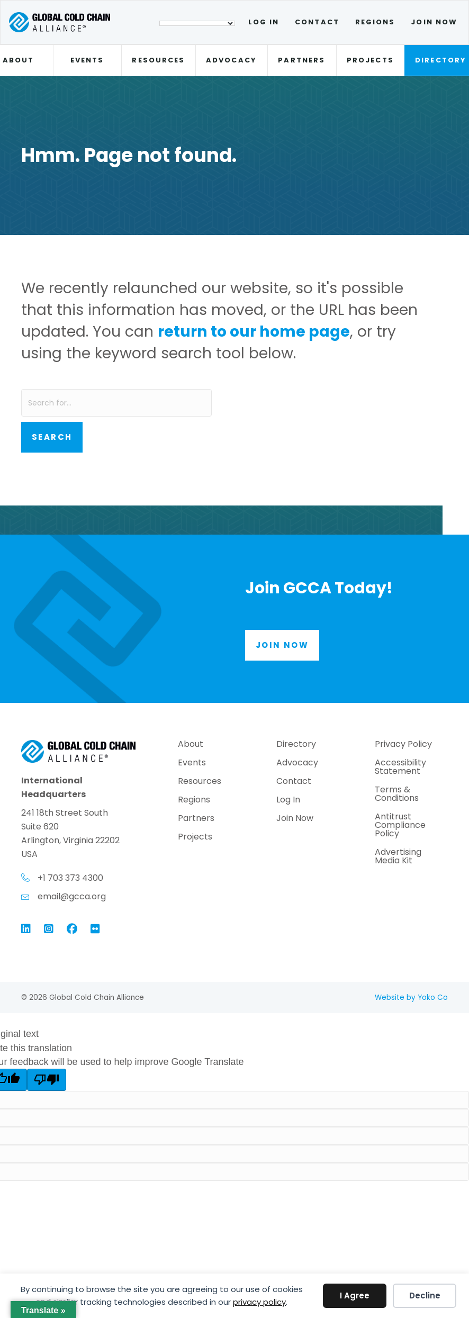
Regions (375, 22)
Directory (296, 745)
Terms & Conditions (397, 795)
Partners (301, 60)
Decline (424, 1295)
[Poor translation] (46, 1080)
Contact (317, 22)
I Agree (354, 1295)
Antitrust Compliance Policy (400, 826)
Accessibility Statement (400, 768)
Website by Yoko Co (411, 997)
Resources (158, 60)
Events (87, 60)
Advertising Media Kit (398, 857)
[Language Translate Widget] (197, 23)
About (190, 745)
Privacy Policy (403, 745)
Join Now (434, 22)
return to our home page (254, 331)
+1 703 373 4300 (70, 878)
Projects (370, 60)
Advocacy (231, 60)
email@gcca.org (72, 896)
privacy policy (259, 1301)
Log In (263, 22)
